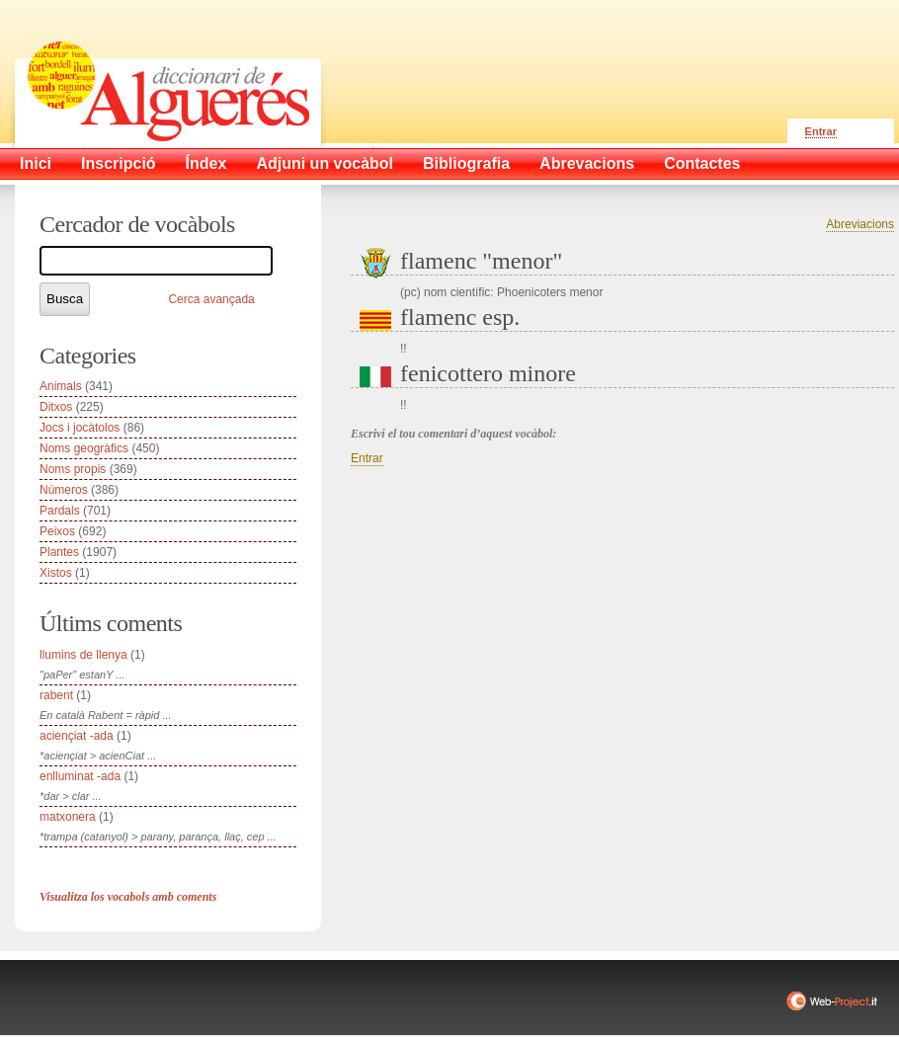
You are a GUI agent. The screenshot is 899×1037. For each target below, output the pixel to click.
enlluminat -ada (80, 776)
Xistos (56, 573)
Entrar (821, 131)
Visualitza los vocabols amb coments (128, 897)
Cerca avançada (211, 299)
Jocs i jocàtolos (80, 428)
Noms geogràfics (84, 448)
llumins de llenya (83, 655)
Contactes (702, 163)
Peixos (57, 531)
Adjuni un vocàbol (324, 163)
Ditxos (56, 407)
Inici (35, 163)
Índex (206, 163)
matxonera (68, 817)
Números (64, 490)
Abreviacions (860, 224)
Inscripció (118, 163)
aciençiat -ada (77, 736)
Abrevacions (586, 163)
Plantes (59, 552)
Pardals (60, 511)
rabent (56, 695)
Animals (61, 386)
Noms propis (73, 469)
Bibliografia (466, 163)
